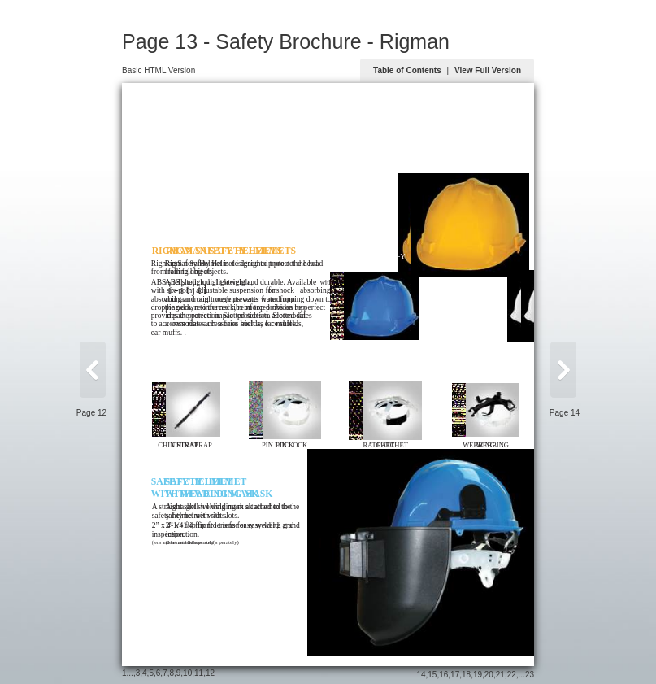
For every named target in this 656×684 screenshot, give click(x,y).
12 (210, 673)
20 (488, 674)
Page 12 (91, 412)
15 (432, 674)
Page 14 (565, 412)
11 (198, 673)
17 (454, 674)
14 (420, 674)
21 (500, 674)
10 (187, 673)
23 (529, 674)
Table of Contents (407, 70)
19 (477, 674)
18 (466, 674)
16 (443, 674)
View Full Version (487, 70)
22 (511, 674)
